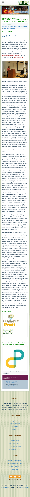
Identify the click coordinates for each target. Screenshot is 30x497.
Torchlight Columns (15, 421)
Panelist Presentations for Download (17, 26)
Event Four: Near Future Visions (12, 385)
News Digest (15, 440)
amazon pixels (24, 487)
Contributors (15, 426)
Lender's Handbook (14, 466)
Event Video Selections (9, 28)
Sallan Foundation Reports (15, 460)
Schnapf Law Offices (18, 57)
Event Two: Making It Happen (12, 382)
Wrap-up (4, 26)
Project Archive (15, 469)
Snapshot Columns (15, 423)
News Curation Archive (15, 443)
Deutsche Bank (5, 52)
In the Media (14, 429)
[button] (4, 69)
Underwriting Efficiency (14, 449)
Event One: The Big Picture (11, 381)
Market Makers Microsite (15, 463)
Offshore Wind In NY (15, 446)
